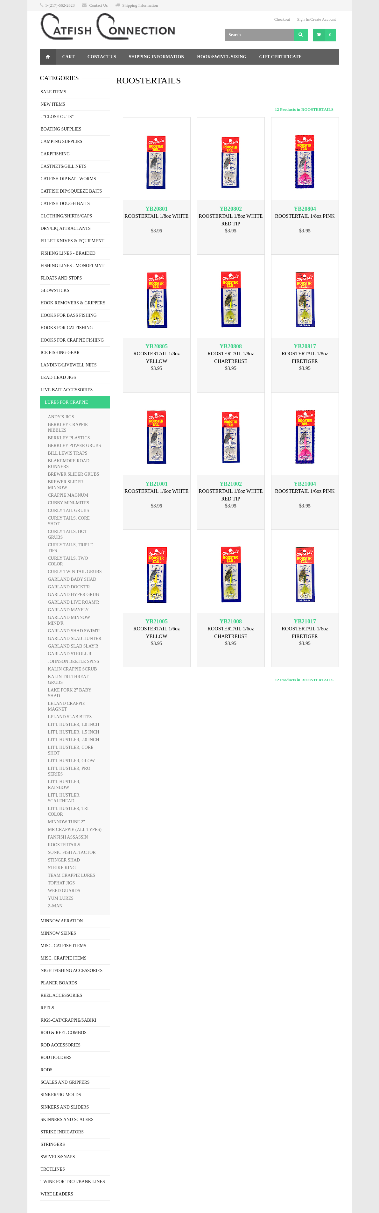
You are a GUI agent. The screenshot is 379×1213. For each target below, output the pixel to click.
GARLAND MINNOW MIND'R (69, 620)
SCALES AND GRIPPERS (65, 1082)
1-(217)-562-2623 (60, 5)
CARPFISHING (55, 154)
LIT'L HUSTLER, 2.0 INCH (73, 739)
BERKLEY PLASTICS (69, 438)
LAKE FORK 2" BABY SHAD (70, 693)
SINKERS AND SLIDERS (65, 1107)
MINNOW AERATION (62, 921)
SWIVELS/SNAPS (58, 1156)
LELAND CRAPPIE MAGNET (66, 706)
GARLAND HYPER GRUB (73, 594)
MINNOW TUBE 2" (66, 821)
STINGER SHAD (64, 860)
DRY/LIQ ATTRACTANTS (66, 228)
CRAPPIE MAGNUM (68, 495)
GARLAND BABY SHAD (72, 579)
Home (48, 57)
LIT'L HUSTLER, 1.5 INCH (73, 732)
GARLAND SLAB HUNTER (75, 638)
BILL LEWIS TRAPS (68, 453)
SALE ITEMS (54, 91)
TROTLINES (53, 1169)
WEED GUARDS (64, 890)
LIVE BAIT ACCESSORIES (67, 389)
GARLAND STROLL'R (70, 653)
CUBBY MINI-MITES (68, 502)
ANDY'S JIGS (61, 417)
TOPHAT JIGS (61, 883)
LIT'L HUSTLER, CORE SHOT (71, 750)
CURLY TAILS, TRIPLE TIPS (70, 548)
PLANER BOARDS (59, 983)
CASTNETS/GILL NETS (64, 166)
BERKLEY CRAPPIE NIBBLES (68, 427)
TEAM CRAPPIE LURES (71, 875)
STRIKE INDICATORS (62, 1132)
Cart (68, 56)
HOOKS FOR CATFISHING (67, 327)
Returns (57, 72)
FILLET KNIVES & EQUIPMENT (72, 240)
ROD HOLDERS (56, 1057)
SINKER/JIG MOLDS (61, 1094)
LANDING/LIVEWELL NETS (69, 365)
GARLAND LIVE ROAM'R (73, 602)
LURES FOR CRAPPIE (66, 402)
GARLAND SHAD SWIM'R (74, 630)
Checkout (282, 19)
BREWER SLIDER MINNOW (65, 484)
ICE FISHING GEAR (60, 352)
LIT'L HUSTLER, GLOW (71, 760)
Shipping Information (140, 5)
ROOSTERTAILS (64, 844)
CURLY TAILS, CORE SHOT (69, 521)
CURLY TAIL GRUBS (68, 510)
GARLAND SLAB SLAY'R (73, 646)
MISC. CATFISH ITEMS (64, 945)
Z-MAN (55, 906)
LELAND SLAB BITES (70, 716)
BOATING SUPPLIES (61, 129)
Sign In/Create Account (316, 19)
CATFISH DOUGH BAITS (65, 203)
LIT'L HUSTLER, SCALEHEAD (64, 798)
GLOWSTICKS (55, 290)
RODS (47, 1070)
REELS (47, 1007)
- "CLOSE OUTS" (57, 116)
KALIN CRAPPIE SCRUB (72, 669)
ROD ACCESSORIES (61, 1045)
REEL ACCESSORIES (61, 995)
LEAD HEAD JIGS (58, 377)
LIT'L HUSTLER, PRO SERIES (69, 771)
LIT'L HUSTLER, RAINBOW (64, 784)
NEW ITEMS (53, 104)
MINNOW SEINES (58, 933)
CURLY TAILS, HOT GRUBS (67, 534)
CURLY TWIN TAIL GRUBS (75, 571)
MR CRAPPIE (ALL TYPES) (75, 829)
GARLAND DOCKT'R (69, 587)
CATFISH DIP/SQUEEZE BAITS (71, 191)
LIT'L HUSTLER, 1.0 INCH (73, 724)
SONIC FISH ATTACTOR (72, 852)
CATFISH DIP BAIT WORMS (68, 178)
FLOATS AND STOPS (61, 278)
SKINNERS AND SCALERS (67, 1119)
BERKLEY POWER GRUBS (74, 445)
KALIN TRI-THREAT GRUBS (68, 679)
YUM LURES (61, 898)
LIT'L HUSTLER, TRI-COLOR (69, 811)
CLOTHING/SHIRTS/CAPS (66, 216)
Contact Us (98, 5)
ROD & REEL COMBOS (64, 1032)
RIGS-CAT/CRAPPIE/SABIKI (68, 1020)
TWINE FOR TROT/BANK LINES (73, 1181)
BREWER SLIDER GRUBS (73, 474)
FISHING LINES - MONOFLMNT (72, 265)
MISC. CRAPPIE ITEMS (64, 958)
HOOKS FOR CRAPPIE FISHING (72, 340)
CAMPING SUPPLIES (61, 141)
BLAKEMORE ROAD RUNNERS (68, 463)
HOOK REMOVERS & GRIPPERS (73, 303)
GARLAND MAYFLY (68, 609)
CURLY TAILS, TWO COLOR (68, 561)
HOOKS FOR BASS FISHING (69, 315)
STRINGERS (53, 1144)
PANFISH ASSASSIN (68, 837)
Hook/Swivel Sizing (221, 56)
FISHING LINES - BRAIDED (68, 253)
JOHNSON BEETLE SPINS (73, 661)
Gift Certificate (280, 56)
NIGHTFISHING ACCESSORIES (72, 970)
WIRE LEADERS (57, 1194)
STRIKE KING (62, 867)
